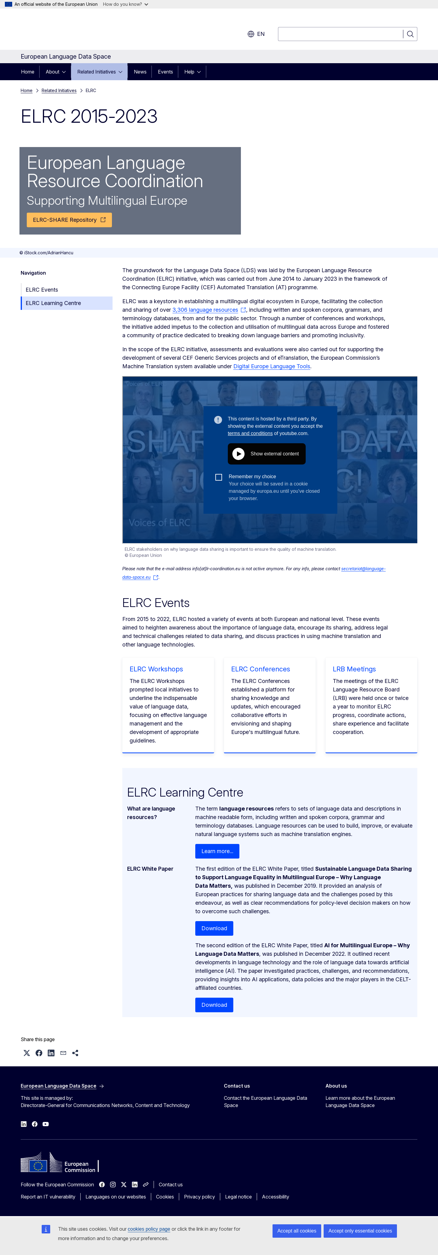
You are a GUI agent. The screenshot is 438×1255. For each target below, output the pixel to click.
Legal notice (238, 1197)
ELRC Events (42, 289)
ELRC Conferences (260, 669)
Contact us (171, 1184)
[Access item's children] (66, 71)
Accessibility (275, 1197)
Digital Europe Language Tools (271, 366)
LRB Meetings (354, 669)
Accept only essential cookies (360, 1230)
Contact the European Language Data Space (265, 1101)
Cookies (165, 1197)
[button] (27, 1053)
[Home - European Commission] (70, 30)
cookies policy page (149, 1229)
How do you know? (125, 4)
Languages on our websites (115, 1197)
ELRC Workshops (156, 669)
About (52, 72)
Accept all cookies (296, 1230)
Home (27, 72)
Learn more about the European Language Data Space (360, 1101)
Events (165, 72)
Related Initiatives (96, 72)
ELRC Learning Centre (53, 303)
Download (214, 928)
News (140, 72)
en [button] (256, 34)
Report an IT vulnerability (48, 1197)
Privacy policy (199, 1197)
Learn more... (217, 851)
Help (189, 72)
